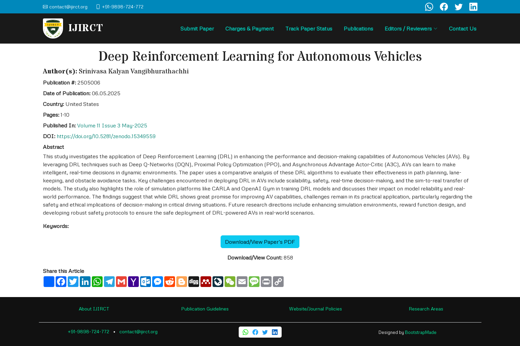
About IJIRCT (94, 308)
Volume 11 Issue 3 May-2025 (112, 125)
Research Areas (426, 308)
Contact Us (462, 28)
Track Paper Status (308, 28)
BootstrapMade (421, 332)
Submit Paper (197, 28)
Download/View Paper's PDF (260, 241)
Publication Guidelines (205, 308)
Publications (358, 28)
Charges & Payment (249, 28)
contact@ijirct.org (138, 331)
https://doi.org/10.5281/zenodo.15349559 (106, 136)
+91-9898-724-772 (88, 331)
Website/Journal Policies (315, 308)
